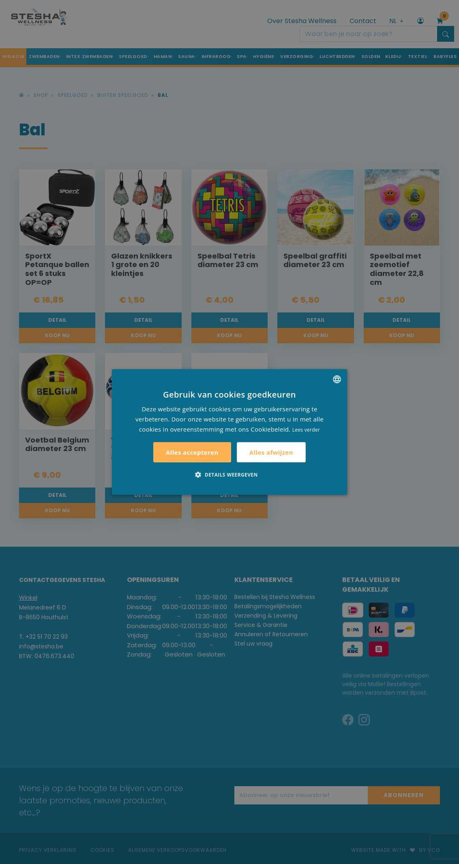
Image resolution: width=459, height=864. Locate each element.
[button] (229, 474)
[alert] (229, 432)
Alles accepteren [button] (192, 452)
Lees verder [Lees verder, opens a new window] (306, 429)
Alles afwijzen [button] (271, 452)
